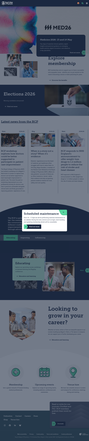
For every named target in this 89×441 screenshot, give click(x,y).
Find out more (31, 227)
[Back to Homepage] (22, 3)
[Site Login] (78, 3)
